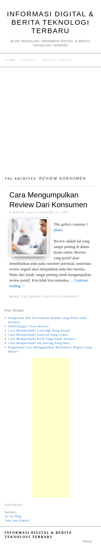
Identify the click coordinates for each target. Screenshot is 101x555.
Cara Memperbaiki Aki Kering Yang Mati (39, 343)
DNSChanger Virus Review (28, 326)
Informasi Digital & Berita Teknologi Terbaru (50, 22)
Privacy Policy (57, 60)
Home (10, 60)
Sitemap (87, 541)
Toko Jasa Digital (17, 520)
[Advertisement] (50, 123)
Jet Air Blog (13, 516)
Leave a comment (61, 296)
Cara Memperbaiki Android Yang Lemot (38, 334)
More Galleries (25, 296)
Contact (28, 60)
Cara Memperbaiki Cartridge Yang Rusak (39, 330)
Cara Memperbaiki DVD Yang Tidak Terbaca (41, 339)
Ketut (19, 212)
